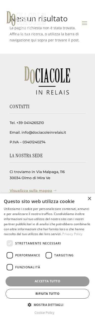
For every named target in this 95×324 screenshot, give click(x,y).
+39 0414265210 (30, 122)
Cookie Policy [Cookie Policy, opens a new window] (44, 312)
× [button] (89, 199)
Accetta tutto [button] (47, 281)
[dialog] (47, 258)
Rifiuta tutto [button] (47, 293)
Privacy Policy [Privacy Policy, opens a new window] (72, 234)
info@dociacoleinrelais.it (44, 132)
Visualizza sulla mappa (31, 190)
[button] (47, 305)
